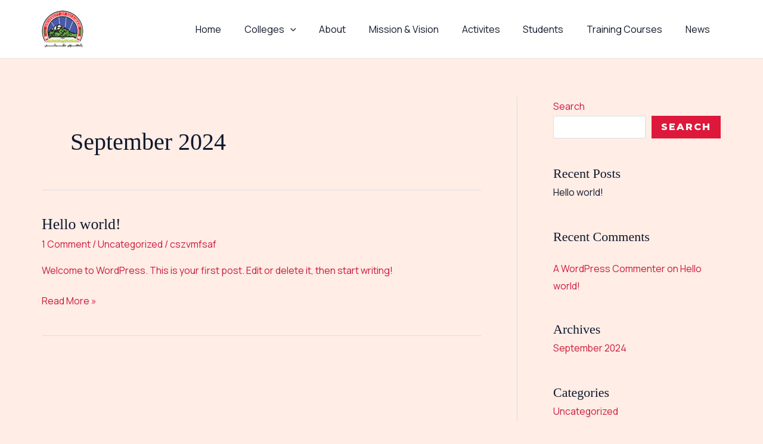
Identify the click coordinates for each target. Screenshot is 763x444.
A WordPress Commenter (609, 268)
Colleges (296, 29)
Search (569, 106)
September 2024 (590, 347)
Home (238, 29)
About (354, 29)
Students (553, 29)
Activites (495, 29)
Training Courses (630, 29)
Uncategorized (130, 244)
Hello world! (82, 224)
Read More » (69, 300)
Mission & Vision (422, 29)
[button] (316, 29)
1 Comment (66, 244)
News (699, 29)
